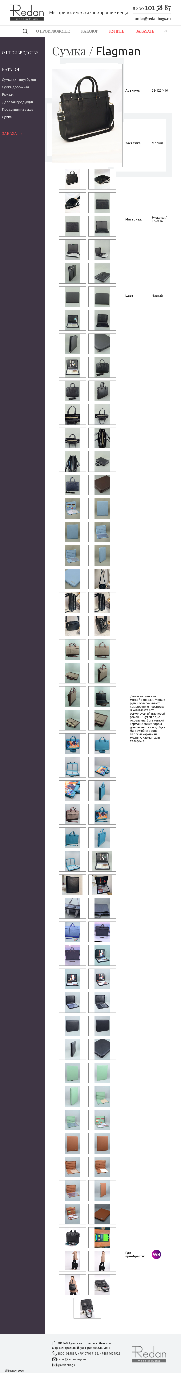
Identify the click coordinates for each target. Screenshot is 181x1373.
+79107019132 (88, 1353)
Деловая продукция (18, 102)
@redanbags (66, 1365)
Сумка (7, 117)
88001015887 (66, 1353)
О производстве (53, 31)
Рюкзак (8, 94)
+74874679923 (110, 1353)
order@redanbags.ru (153, 18)
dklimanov (11, 1370)
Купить (116, 31)
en (165, 31)
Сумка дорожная (15, 87)
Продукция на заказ (17, 109)
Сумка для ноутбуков (19, 79)
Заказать (145, 31)
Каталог (89, 31)
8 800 (152, 8)
